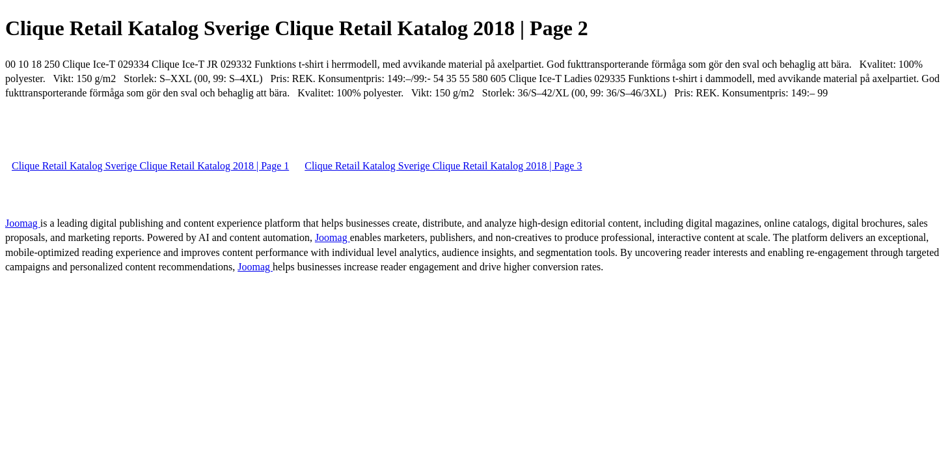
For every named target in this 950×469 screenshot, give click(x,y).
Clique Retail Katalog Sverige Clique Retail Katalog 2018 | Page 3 (443, 165)
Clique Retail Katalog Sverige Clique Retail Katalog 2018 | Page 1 (150, 165)
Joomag (22, 223)
